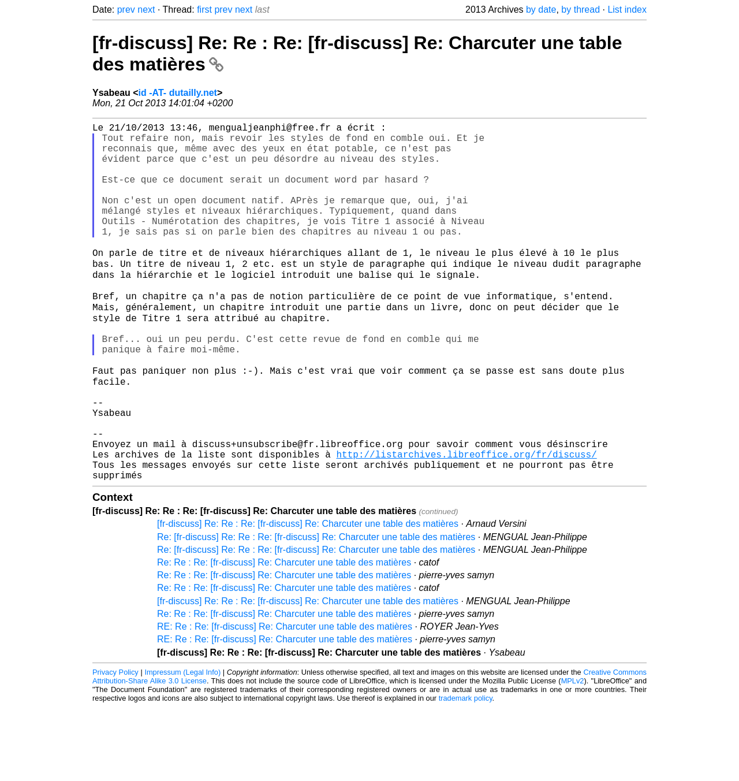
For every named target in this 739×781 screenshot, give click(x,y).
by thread (580, 9)
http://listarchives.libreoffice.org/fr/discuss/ (466, 523)
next (146, 9)
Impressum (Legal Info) (182, 746)
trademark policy (465, 772)
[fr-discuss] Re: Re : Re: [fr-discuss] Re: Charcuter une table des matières (307, 598)
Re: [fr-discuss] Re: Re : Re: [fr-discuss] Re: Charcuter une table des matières (316, 611)
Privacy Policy (115, 746)
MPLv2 (572, 754)
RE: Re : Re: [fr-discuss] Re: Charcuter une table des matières (284, 700)
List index (627, 9)
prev (126, 9)
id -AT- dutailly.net (178, 93)
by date (541, 9)
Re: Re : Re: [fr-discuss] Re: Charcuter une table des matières (284, 636)
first (204, 9)
